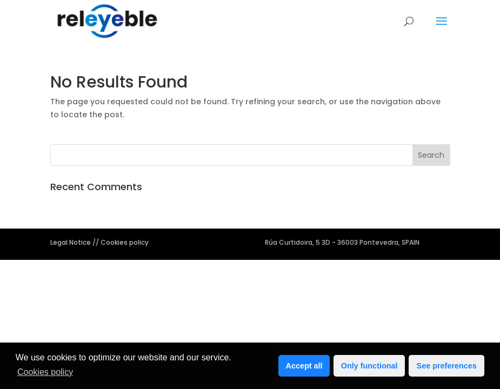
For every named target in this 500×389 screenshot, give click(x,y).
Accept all (304, 365)
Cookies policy (45, 372)
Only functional (369, 365)
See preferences (447, 365)
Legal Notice (71, 242)
